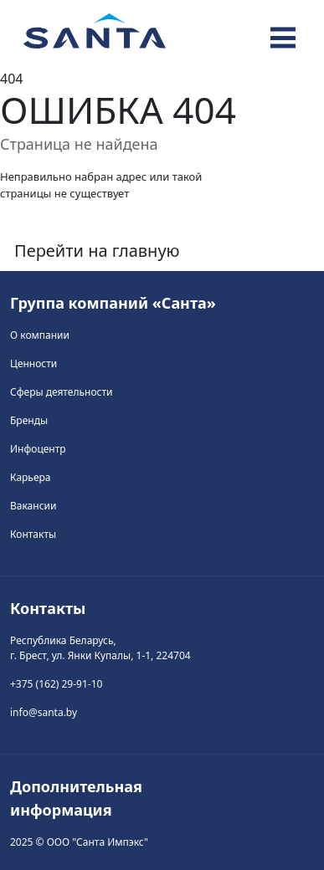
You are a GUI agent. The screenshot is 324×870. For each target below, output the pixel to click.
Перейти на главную (97, 250)
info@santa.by (43, 712)
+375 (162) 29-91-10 (56, 684)
